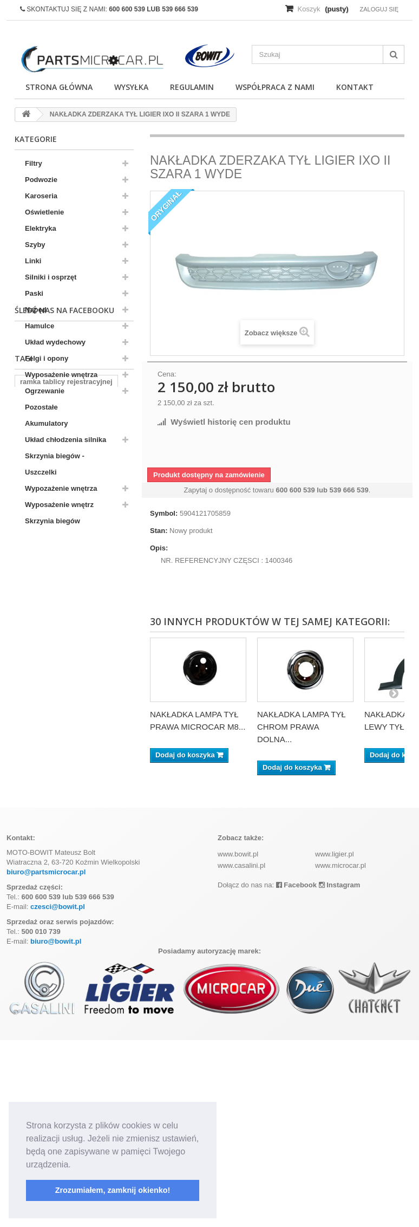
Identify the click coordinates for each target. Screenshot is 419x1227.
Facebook (296, 885)
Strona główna (59, 87)
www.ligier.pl (334, 854)
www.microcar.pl (340, 865)
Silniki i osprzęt (50, 277)
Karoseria (41, 196)
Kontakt (355, 87)
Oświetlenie (44, 212)
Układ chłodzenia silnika (65, 440)
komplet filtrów (81, 639)
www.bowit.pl (238, 854)
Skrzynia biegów (52, 521)
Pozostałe (41, 407)
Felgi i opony (46, 358)
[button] (74, 1165)
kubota (31, 639)
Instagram (340, 885)
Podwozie (41, 180)
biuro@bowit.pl (55, 941)
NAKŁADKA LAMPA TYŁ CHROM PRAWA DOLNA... (301, 727)
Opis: (159, 548)
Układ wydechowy (55, 342)
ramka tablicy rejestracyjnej (66, 623)
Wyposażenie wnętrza (61, 375)
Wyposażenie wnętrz (59, 505)
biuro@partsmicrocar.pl (46, 872)
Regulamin (192, 87)
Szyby (35, 245)
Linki (33, 261)
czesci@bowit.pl (57, 907)
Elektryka (40, 228)
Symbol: (164, 513)
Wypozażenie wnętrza (61, 488)
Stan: (159, 531)
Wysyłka (131, 87)
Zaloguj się (378, 9)
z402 (60, 655)
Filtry (33, 163)
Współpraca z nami (275, 87)
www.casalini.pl (241, 865)
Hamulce (39, 326)
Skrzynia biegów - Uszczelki (54, 464)
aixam (30, 655)
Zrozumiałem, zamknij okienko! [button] (113, 1190)
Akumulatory (46, 423)
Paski (34, 293)
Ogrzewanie (44, 391)
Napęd (36, 310)
